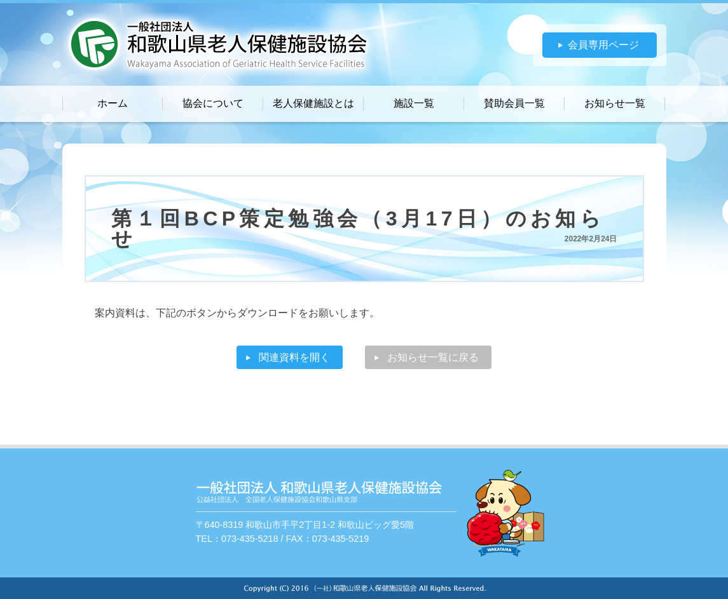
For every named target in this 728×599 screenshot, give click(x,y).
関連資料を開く (294, 357)
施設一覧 (414, 103)
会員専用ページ (603, 44)
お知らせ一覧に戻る (433, 357)
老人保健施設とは (313, 103)
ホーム (112, 103)
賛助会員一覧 (514, 103)
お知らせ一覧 (614, 103)
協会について (213, 103)
